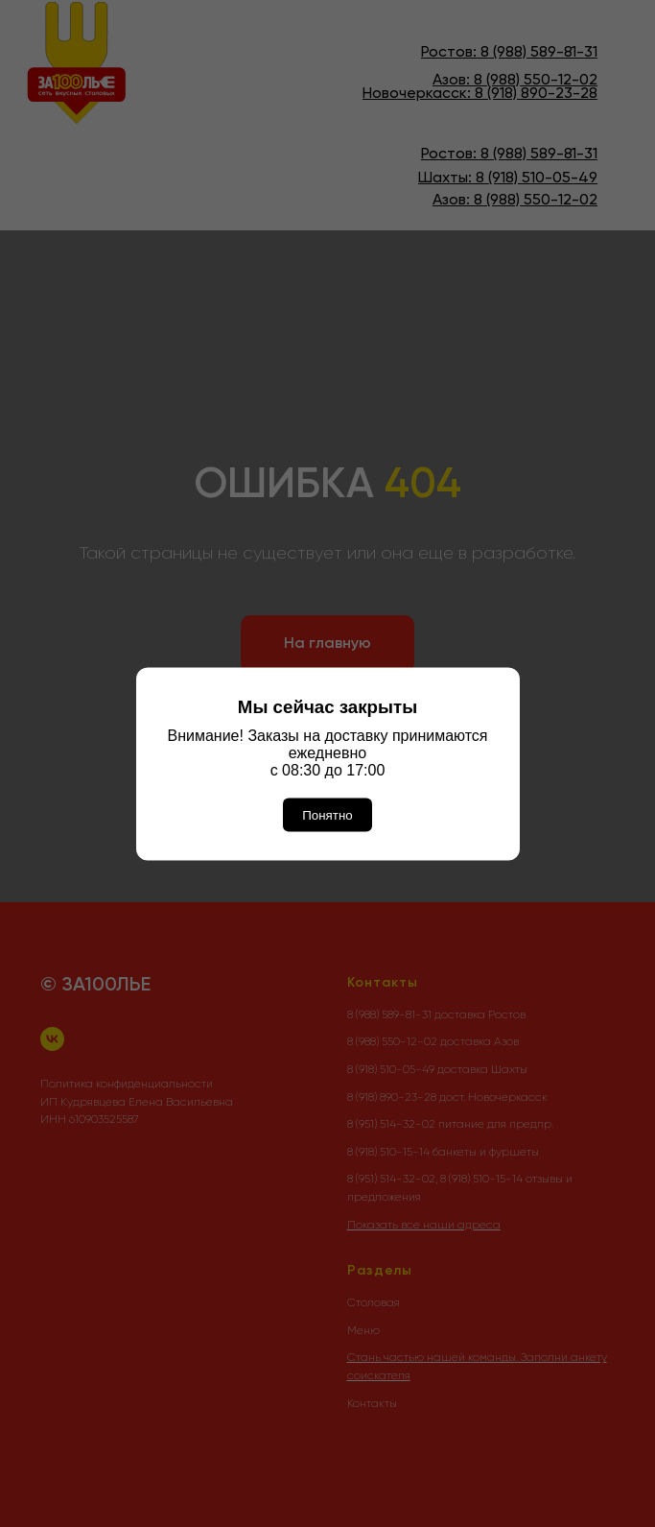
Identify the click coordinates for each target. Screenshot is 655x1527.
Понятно (327, 814)
